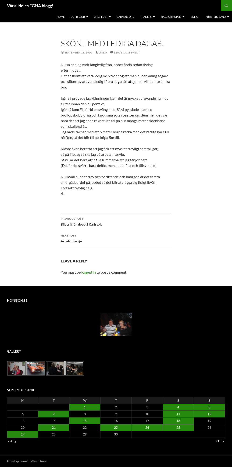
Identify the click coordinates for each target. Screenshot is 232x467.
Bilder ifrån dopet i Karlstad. (116, 221)
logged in (88, 272)
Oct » (220, 441)
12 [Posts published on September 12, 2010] (209, 414)
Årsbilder (100, 16)
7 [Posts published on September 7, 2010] (54, 414)
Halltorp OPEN (171, 16)
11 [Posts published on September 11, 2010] (178, 414)
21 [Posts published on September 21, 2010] (54, 427)
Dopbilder (78, 16)
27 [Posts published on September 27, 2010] (23, 434)
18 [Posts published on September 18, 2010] (178, 421)
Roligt (195, 16)
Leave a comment (127, 52)
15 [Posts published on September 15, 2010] (85, 421)
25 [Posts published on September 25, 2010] (178, 427)
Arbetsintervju (116, 238)
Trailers (146, 16)
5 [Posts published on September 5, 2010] (209, 407)
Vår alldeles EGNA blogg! (30, 5)
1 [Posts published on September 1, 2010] (85, 407)
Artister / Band (216, 16)
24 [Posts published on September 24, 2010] (147, 427)
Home (60, 16)
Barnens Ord (125, 16)
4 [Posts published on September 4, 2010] (178, 407)
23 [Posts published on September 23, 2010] (116, 427)
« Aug (12, 441)
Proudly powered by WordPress (26, 461)
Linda (103, 52)
